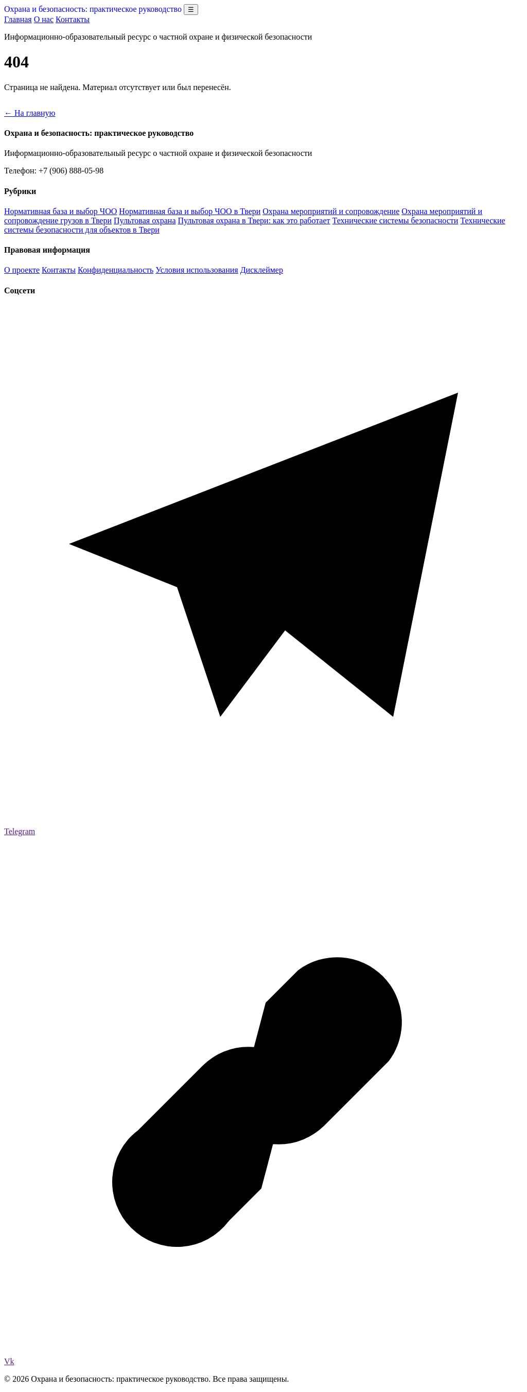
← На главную (30, 113)
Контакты (73, 19)
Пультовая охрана (144, 220)
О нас (44, 19)
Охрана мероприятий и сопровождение (330, 211)
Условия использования (196, 270)
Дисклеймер (261, 270)
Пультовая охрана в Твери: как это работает (254, 220)
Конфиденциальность (115, 270)
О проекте (22, 270)
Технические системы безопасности (395, 220)
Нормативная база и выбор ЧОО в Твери (189, 211)
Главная (18, 19)
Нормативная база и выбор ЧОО (60, 211)
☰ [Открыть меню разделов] (191, 9)
